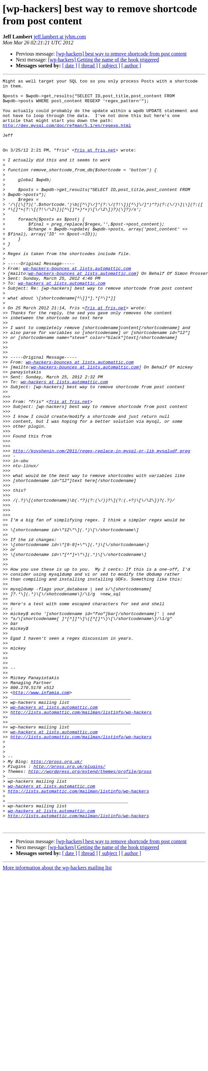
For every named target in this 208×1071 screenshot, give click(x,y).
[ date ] (69, 65)
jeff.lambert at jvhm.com (60, 36)
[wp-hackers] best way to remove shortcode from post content (121, 54)
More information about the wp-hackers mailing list (57, 1017)
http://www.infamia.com (41, 816)
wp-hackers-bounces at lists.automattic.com (77, 307)
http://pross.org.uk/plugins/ (69, 904)
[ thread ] (88, 65)
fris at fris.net (95, 165)
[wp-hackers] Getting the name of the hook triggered (103, 59)
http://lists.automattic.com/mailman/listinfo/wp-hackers (80, 839)
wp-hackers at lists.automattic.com (61, 324)
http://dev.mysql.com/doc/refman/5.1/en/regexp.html (67, 135)
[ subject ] (109, 65)
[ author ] (131, 65)
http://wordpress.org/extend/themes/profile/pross (89, 910)
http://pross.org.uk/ (56, 898)
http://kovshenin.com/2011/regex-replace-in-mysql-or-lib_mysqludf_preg (101, 526)
